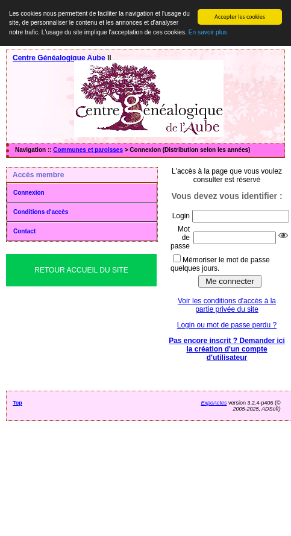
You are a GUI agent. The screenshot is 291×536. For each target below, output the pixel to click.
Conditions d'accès (40, 212)
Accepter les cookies (239, 16)
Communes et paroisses (88, 150)
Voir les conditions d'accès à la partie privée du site (227, 305)
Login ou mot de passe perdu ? (227, 325)
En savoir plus (208, 32)
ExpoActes (214, 403)
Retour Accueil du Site (81, 270)
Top (17, 403)
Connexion (29, 192)
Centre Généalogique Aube (59, 58)
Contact (24, 231)
